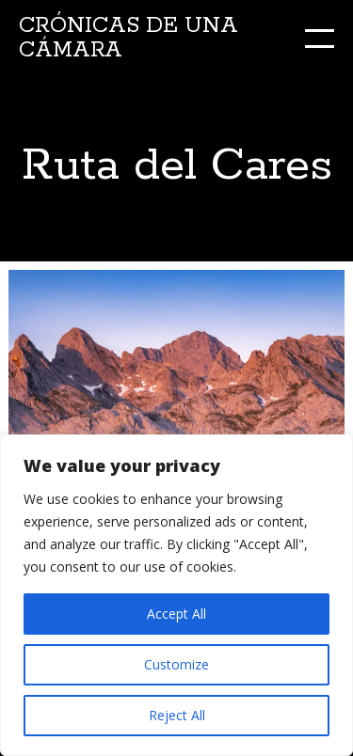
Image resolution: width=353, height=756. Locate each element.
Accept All (176, 613)
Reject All (177, 715)
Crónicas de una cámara (128, 38)
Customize (176, 664)
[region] (176, 595)
